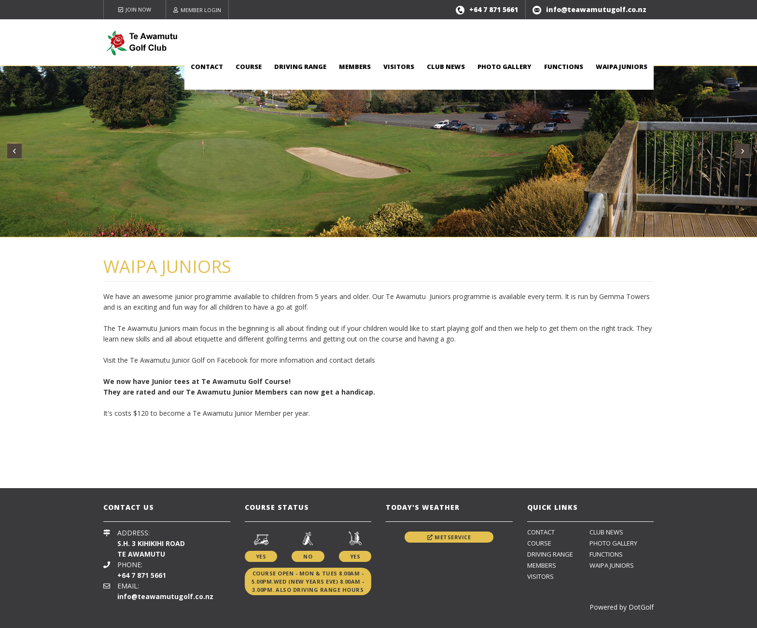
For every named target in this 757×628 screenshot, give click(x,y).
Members (355, 66)
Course (249, 66)
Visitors (398, 66)
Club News (446, 66)
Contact (207, 66)
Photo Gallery (504, 66)
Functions (563, 66)
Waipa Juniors (621, 66)
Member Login (197, 10)
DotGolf (641, 607)
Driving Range (300, 66)
